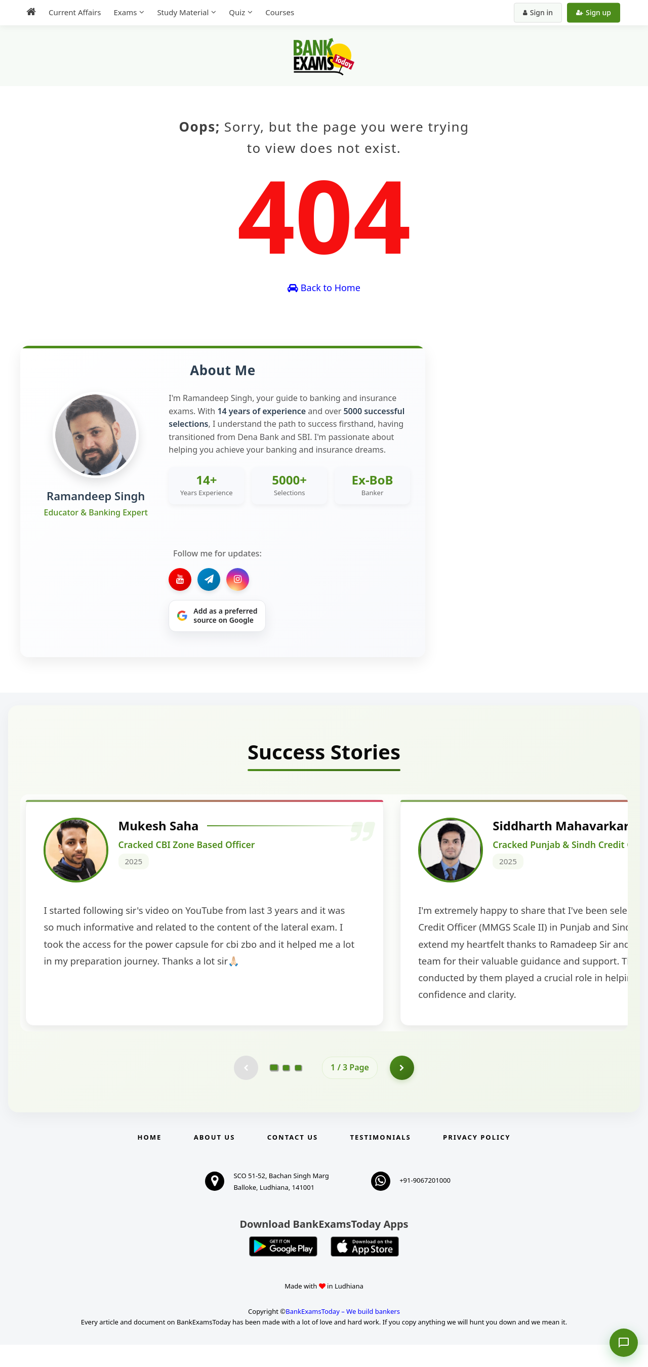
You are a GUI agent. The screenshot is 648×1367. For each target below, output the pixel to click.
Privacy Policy (476, 1159)
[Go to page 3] (298, 1090)
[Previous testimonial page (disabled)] (245, 1089)
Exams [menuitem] (125, 12)
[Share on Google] (217, 616)
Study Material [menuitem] (183, 12)
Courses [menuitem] (279, 12)
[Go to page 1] (274, 1089)
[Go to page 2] (286, 1090)
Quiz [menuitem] (237, 12)
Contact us (292, 1159)
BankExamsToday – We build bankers (343, 1333)
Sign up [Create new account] (593, 12)
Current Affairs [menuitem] (75, 12)
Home (150, 1159)
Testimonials (380, 1159)
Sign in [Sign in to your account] (538, 12)
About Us (214, 1159)
